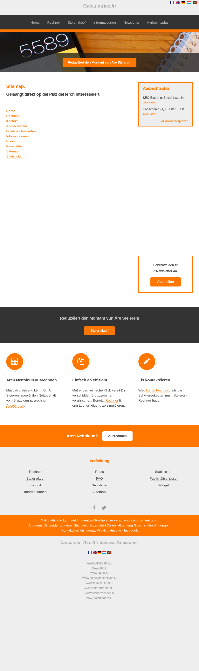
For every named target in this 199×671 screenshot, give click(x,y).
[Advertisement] (99, 42)
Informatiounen (104, 22)
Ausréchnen (15, 405)
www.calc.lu (99, 567)
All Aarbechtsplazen (174, 121)
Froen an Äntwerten (21, 131)
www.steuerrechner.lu (99, 593)
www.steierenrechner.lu (99, 588)
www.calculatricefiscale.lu (99, 578)
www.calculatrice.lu (99, 562)
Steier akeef (77, 22)
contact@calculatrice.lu (103, 530)
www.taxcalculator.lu (99, 583)
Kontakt (12, 121)
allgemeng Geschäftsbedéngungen (143, 525)
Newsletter (131, 22)
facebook (131, 530)
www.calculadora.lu (99, 598)
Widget (163, 485)
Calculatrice (99, 6)
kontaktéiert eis (157, 390)
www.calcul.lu (99, 573)
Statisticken (15, 156)
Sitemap (12, 151)
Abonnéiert (165, 282)
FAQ (99, 478)
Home (35, 22)
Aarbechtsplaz (157, 22)
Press (10, 141)
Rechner (53, 22)
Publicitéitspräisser (164, 478)
